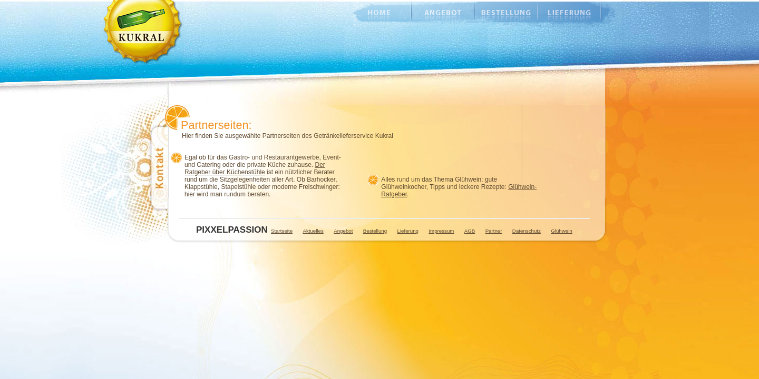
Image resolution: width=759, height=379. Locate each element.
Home (374, 13)
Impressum (441, 231)
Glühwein (561, 231)
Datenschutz (526, 231)
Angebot (442, 13)
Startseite (282, 231)
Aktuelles (313, 231)
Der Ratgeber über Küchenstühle (254, 168)
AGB (469, 231)
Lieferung (569, 13)
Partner (493, 231)
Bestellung (506, 13)
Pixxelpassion (228, 230)
